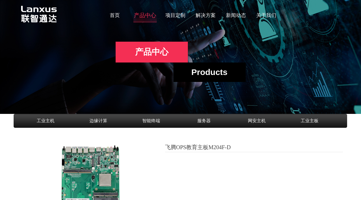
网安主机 (257, 120)
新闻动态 (236, 15)
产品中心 (145, 15)
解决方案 (206, 15)
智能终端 (151, 120)
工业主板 (309, 120)
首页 (115, 15)
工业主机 (45, 120)
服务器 (204, 120)
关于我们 (266, 15)
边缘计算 (98, 120)
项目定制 (175, 15)
